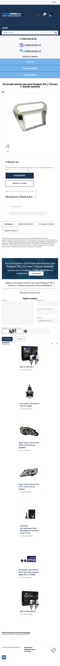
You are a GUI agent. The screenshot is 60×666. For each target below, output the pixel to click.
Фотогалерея (30, 75)
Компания (28, 647)
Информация (29, 649)
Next (56, 343)
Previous (52, 343)
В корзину (19, 175)
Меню (5, 28)
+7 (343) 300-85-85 (40, 270)
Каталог (30, 62)
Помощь (27, 651)
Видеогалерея (30, 68)
